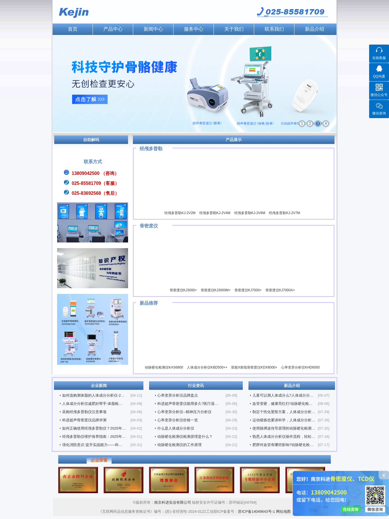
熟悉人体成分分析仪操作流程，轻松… (283, 436)
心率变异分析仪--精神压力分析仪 (184, 412)
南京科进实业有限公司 (173, 502)
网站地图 (283, 511)
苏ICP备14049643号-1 (256, 511)
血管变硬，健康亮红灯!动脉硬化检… (282, 403)
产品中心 (113, 29)
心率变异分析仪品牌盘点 (177, 395)
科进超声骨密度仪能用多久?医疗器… (187, 403)
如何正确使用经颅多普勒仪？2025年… (94, 428)
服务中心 (193, 29)
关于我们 (234, 29)
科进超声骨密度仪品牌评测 (84, 420)
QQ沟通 (379, 76)
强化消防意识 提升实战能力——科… (92, 445)
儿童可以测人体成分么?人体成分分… (282, 395)
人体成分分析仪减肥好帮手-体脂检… (92, 403)
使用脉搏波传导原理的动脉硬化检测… (283, 428)
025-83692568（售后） (95, 193)
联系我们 (274, 29)
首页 (73, 29)
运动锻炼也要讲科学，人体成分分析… (283, 420)
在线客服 (379, 58)
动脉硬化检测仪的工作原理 (179, 445)
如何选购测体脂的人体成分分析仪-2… (93, 395)
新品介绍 (314, 29)
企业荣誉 (99, 460)
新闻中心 (153, 29)
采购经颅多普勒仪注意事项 (84, 412)
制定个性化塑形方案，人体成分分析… (283, 412)
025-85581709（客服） (95, 183)
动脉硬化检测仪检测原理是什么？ (185, 436)
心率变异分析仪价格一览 (177, 420)
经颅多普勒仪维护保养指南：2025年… (94, 436)
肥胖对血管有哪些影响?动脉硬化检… (282, 445)
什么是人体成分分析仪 (175, 428)
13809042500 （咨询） (95, 173)
